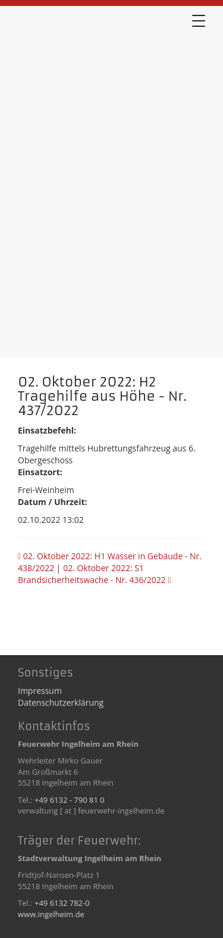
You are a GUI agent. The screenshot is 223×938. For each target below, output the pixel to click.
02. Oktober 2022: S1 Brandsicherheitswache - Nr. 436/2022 (94, 573)
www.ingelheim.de (51, 914)
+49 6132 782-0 (62, 903)
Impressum (40, 690)
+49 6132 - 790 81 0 (69, 799)
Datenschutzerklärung (60, 702)
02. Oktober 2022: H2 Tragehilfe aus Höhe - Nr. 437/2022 (77, 53)
